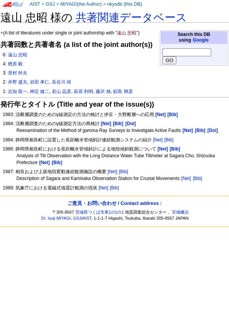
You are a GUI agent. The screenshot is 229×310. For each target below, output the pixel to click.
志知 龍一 (17, 91)
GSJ (50, 4)
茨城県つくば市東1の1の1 (99, 212)
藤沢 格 (103, 91)
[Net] (158, 140)
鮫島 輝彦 (122, 91)
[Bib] (168, 140)
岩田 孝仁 (39, 82)
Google (201, 40)
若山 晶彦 (61, 91)
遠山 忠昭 (17, 54)
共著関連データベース (131, 17)
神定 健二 (39, 91)
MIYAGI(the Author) (80, 4)
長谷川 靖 (61, 82)
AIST (35, 4)
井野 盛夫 (17, 82)
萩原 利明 (83, 91)
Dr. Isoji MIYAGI (56, 218)
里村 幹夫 (17, 73)
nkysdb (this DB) (124, 4)
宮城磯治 (180, 212)
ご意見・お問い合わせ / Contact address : (114, 203)
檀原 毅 (15, 64)
